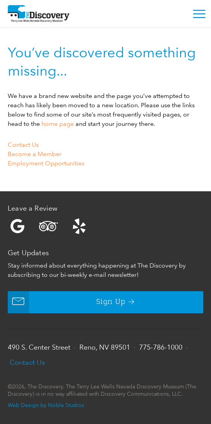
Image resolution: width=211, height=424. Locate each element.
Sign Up (66, 302)
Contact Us (23, 144)
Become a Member (35, 154)
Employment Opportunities (46, 163)
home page (57, 123)
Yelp (105, 226)
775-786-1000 (160, 347)
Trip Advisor (48, 226)
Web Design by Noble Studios (46, 405)
